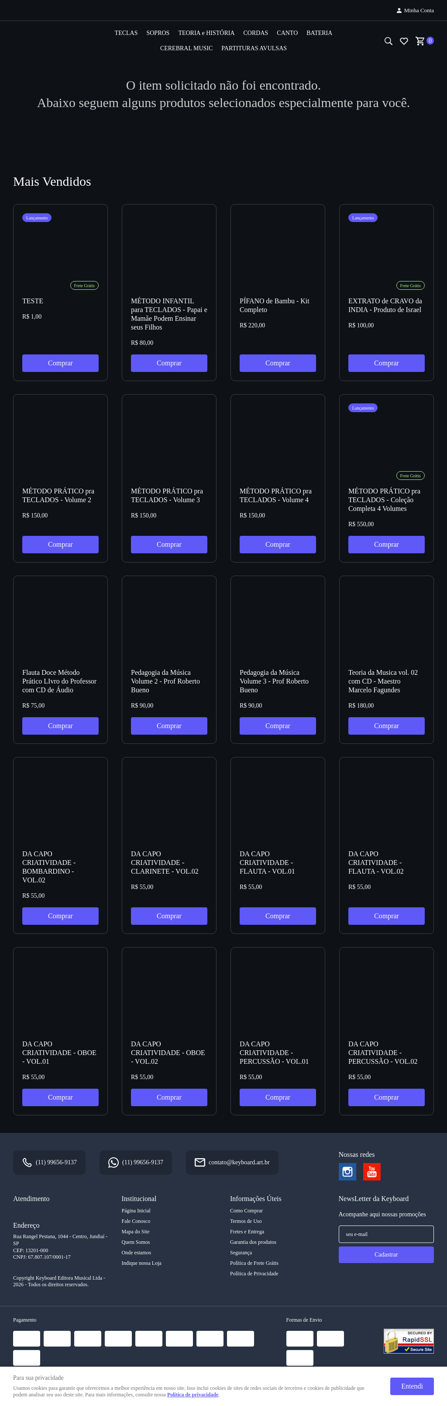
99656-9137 (56, 1162)
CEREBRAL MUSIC (186, 48)
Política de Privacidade (254, 1274)
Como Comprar (246, 1211)
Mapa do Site (136, 1232)
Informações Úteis (256, 1198)
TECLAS (126, 33)
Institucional (139, 1198)
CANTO (287, 33)
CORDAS (256, 33)
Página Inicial (136, 1211)
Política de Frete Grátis (254, 1263)
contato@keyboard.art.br (239, 1162)
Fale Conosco (136, 1221)
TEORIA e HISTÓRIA (206, 33)
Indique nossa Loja (142, 1263)
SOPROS (157, 33)
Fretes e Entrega (247, 1232)
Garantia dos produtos (253, 1242)
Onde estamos (136, 1253)
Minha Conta (419, 10)
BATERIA (319, 33)
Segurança (241, 1253)
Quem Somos (136, 1242)
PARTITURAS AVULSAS (254, 48)
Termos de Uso (245, 1221)
